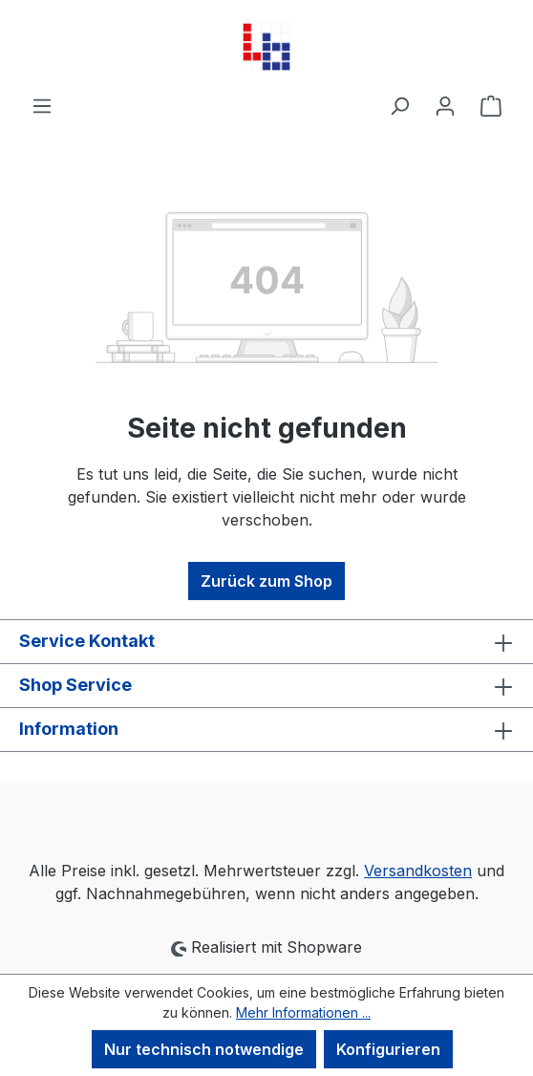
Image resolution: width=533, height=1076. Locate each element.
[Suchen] (399, 105)
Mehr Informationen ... (303, 1012)
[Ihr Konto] (445, 105)
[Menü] (42, 105)
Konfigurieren (388, 1049)
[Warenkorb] (491, 105)
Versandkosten (418, 870)
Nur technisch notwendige (204, 1049)
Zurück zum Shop (266, 581)
